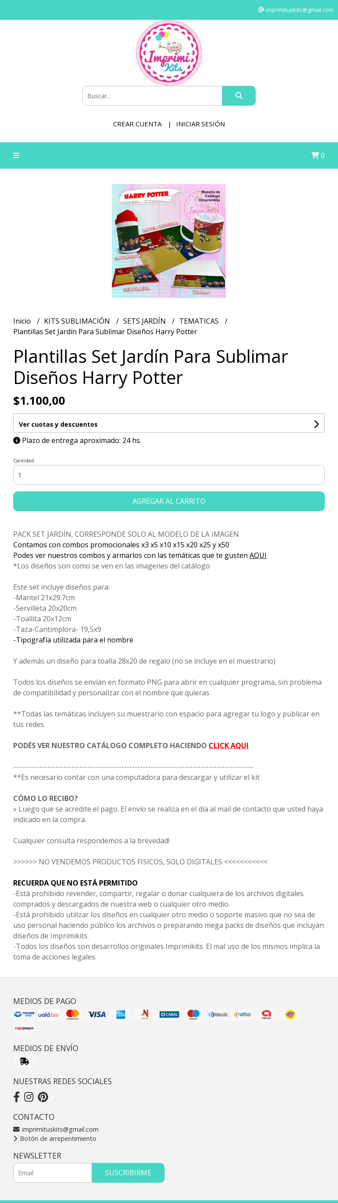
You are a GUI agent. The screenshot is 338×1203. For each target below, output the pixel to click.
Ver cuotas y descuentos (58, 424)
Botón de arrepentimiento (54, 1138)
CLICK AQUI (229, 745)
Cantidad (23, 460)
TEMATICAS (199, 321)
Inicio (23, 321)
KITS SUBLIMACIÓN (78, 321)
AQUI (258, 555)
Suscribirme (128, 1172)
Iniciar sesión (200, 123)
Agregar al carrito (169, 501)
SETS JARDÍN (145, 321)
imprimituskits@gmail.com (56, 1129)
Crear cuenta (137, 123)
